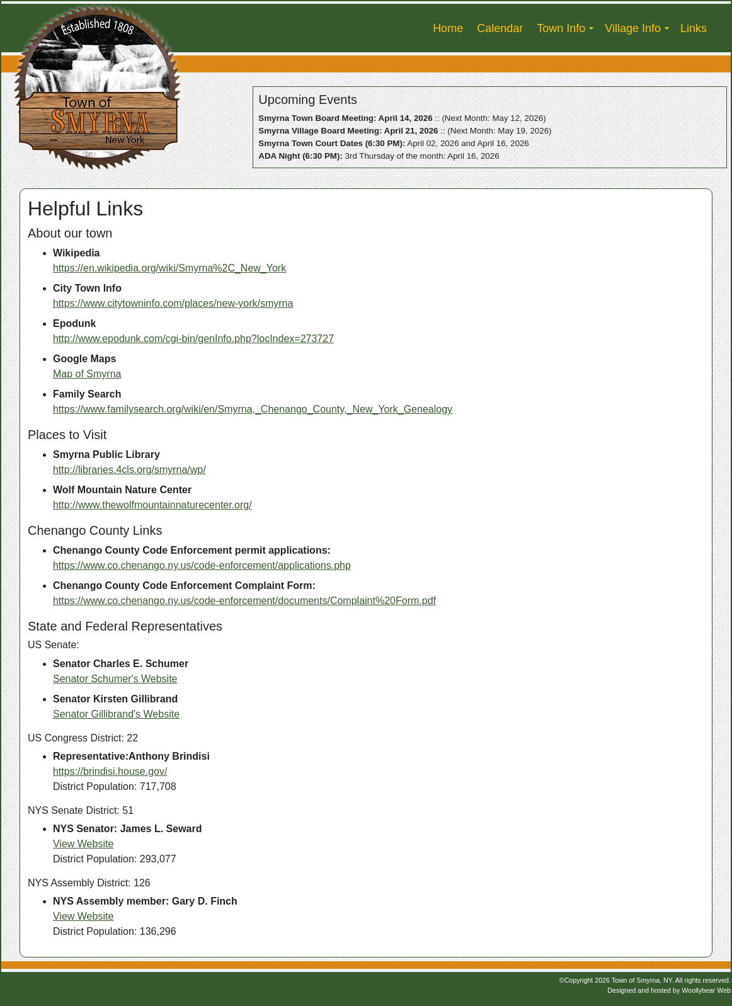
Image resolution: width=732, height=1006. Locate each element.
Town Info (561, 28)
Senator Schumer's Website (115, 678)
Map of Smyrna (87, 374)
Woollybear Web (706, 990)
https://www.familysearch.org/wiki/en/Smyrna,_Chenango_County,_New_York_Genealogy (252, 409)
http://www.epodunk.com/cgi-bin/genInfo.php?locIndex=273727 (193, 338)
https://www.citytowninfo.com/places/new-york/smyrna (173, 303)
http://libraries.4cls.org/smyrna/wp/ (129, 469)
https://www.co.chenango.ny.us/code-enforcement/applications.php (202, 565)
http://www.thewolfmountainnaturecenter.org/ (152, 505)
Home (448, 28)
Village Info (633, 28)
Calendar (500, 28)
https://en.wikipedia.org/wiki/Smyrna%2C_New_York (169, 268)
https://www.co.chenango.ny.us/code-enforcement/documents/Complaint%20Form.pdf (244, 600)
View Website (83, 843)
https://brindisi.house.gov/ (110, 771)
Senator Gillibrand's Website (116, 714)
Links (693, 28)
